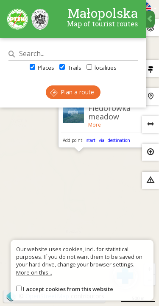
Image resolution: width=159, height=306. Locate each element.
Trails (70, 67)
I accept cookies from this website (68, 289)
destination (119, 140)
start (90, 140)
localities (101, 67)
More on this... (34, 272)
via (101, 140)
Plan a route (72, 92)
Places (42, 67)
